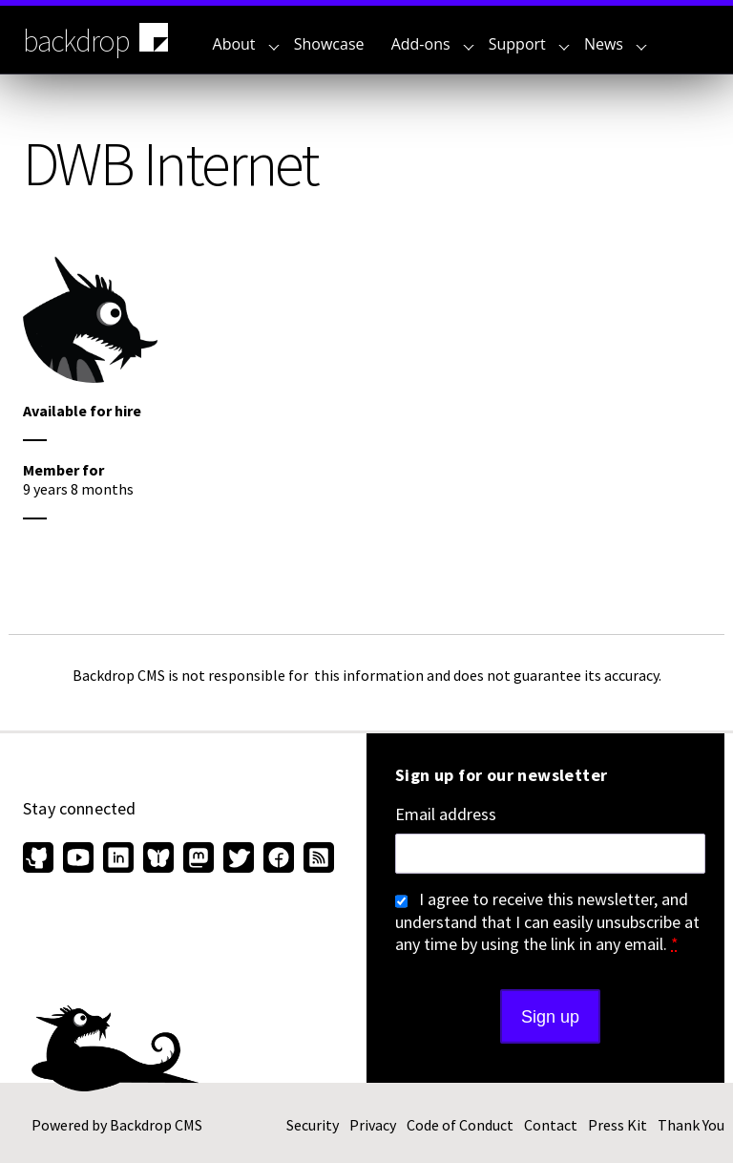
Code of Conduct (460, 1124)
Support (529, 43)
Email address (445, 814)
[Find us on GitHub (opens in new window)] (40, 859)
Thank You (691, 1124)
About (246, 43)
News (615, 43)
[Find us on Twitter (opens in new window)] (239, 859)
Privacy (372, 1124)
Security (312, 1124)
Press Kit (617, 1124)
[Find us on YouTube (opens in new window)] (78, 859)
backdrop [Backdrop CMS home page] (98, 39)
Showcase (329, 43)
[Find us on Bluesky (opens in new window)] (158, 859)
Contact (550, 1124)
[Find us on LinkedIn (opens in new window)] (118, 859)
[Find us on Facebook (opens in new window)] (279, 859)
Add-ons (432, 43)
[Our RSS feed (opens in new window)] (316, 859)
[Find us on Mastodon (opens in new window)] (198, 859)
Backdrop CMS (156, 1124)
